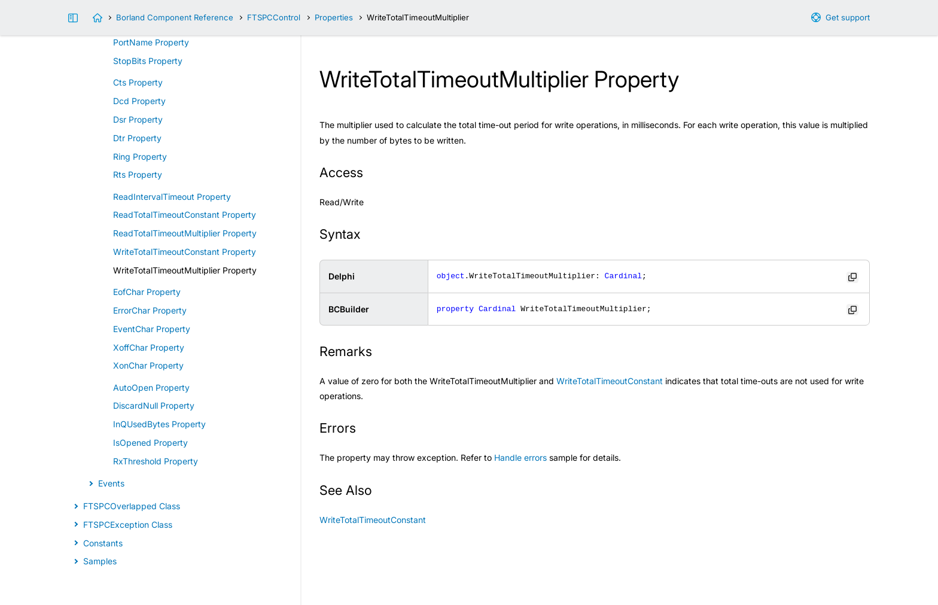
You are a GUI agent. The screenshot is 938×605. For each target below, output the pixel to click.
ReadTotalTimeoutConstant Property (184, 214)
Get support (848, 17)
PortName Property (151, 42)
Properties (334, 17)
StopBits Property (147, 61)
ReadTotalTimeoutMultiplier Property (185, 233)
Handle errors (520, 457)
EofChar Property (147, 292)
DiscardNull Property (153, 405)
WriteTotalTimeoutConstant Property (184, 252)
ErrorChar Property (150, 310)
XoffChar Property (148, 347)
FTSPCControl (273, 17)
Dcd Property (139, 101)
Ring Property (140, 156)
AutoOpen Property (151, 387)
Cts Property (138, 82)
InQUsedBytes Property (159, 424)
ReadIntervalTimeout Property (172, 196)
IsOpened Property (150, 442)
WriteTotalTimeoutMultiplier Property (185, 270)
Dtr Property (137, 138)
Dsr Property (138, 119)
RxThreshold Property (155, 461)
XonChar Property (148, 365)
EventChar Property (151, 329)
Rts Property (137, 174)
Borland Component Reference (174, 17)
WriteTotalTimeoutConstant (609, 381)
